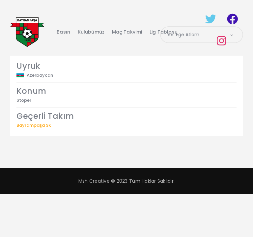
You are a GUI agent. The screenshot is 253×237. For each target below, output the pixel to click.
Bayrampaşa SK (33, 125)
